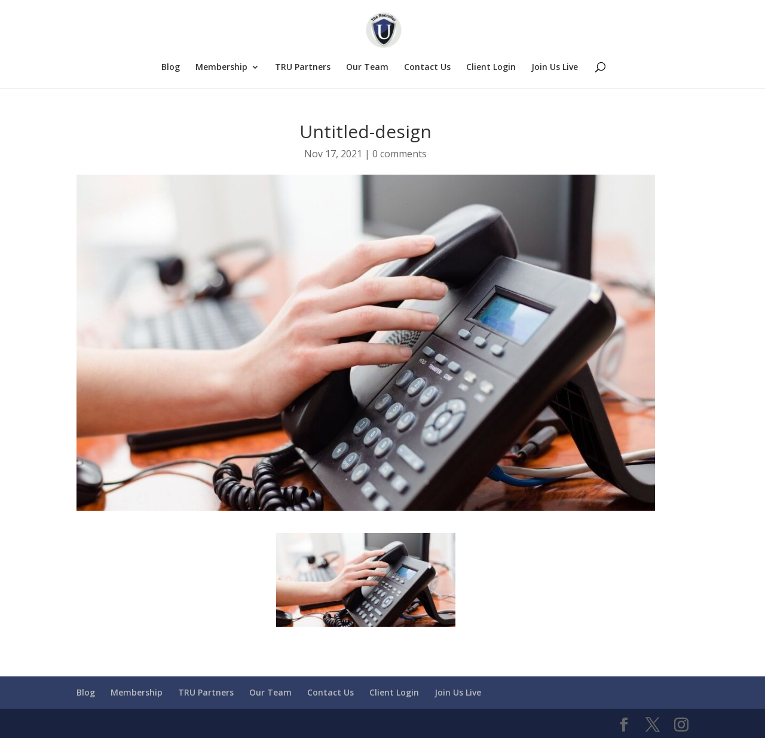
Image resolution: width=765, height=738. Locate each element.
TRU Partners (303, 67)
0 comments (399, 153)
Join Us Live (554, 67)
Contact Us (427, 67)
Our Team (367, 67)
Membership (221, 67)
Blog (170, 67)
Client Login (491, 67)
